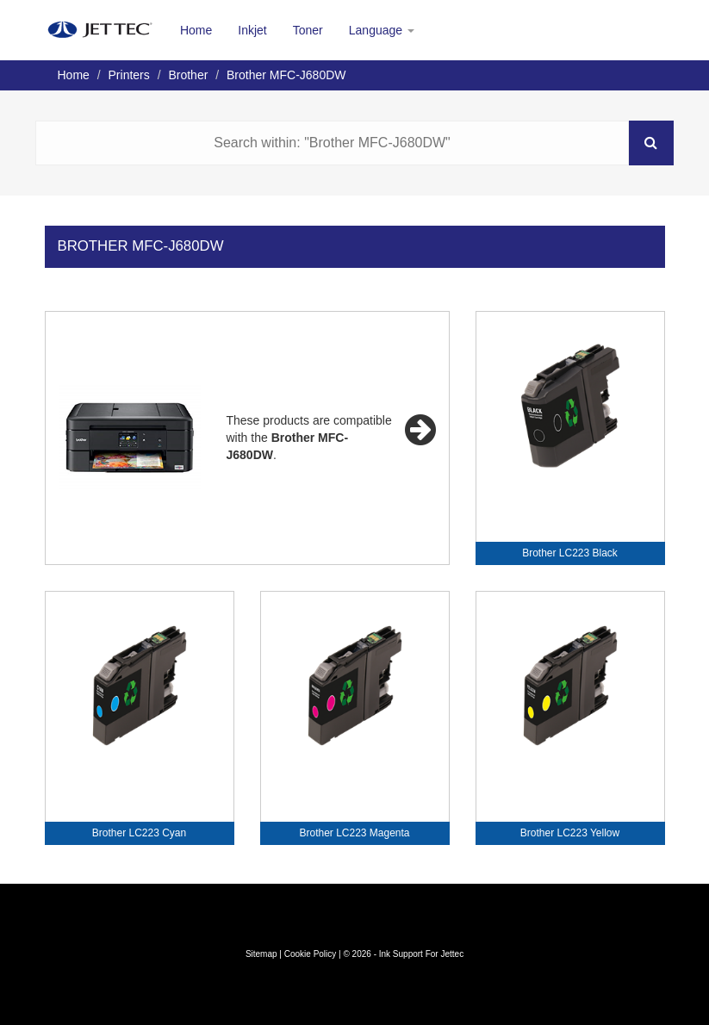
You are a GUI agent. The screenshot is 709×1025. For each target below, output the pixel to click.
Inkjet (252, 30)
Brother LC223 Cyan (139, 833)
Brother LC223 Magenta (354, 833)
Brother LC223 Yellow (569, 833)
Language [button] (381, 30)
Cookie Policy (310, 954)
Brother (188, 75)
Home (196, 30)
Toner (308, 30)
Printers (129, 75)
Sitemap (261, 954)
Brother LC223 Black (570, 553)
